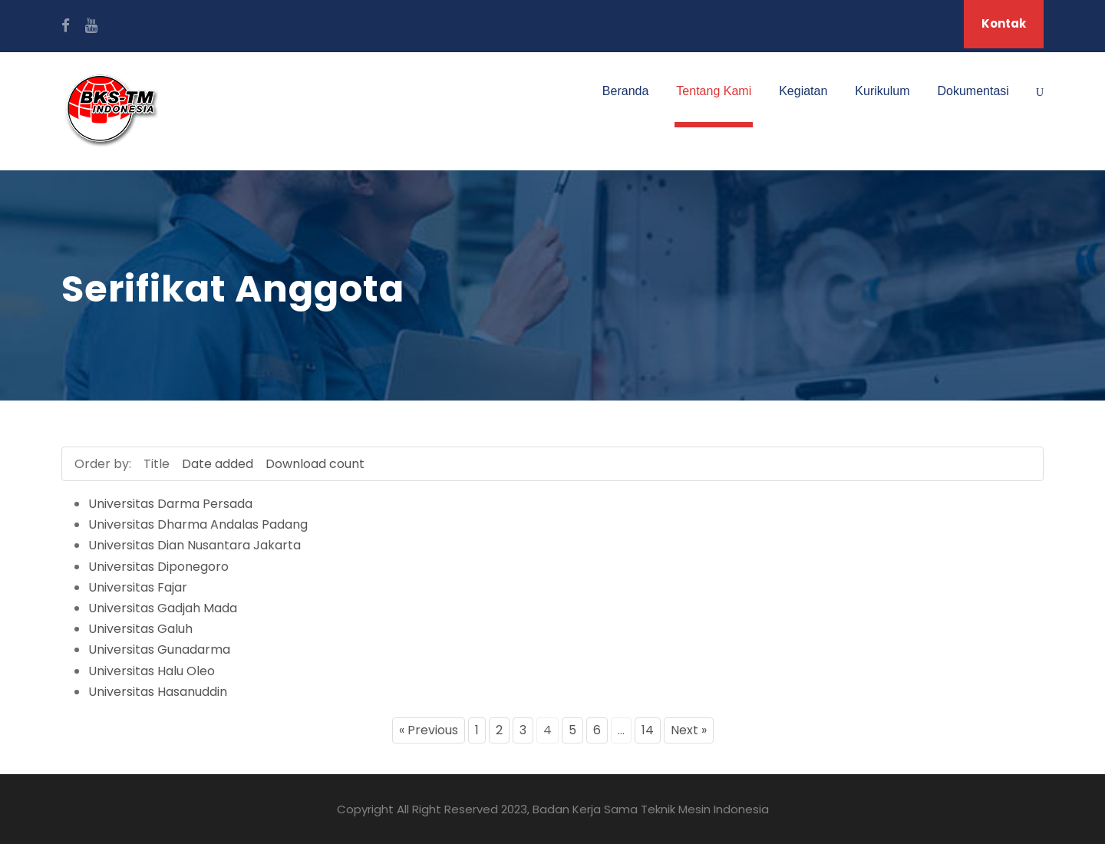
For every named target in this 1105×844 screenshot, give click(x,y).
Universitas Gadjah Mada (162, 608)
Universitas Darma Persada (170, 504)
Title (156, 464)
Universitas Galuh (140, 629)
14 (648, 730)
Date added (217, 464)
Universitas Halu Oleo (151, 671)
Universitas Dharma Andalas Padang (198, 524)
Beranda (625, 90)
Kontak (1003, 23)
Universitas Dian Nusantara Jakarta (194, 545)
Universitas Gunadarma (159, 649)
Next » (689, 730)
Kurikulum (882, 90)
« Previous (428, 730)
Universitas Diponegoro (158, 566)
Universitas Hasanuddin (157, 692)
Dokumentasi (973, 90)
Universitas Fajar (137, 587)
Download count (315, 464)
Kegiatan (803, 90)
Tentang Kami (713, 90)
